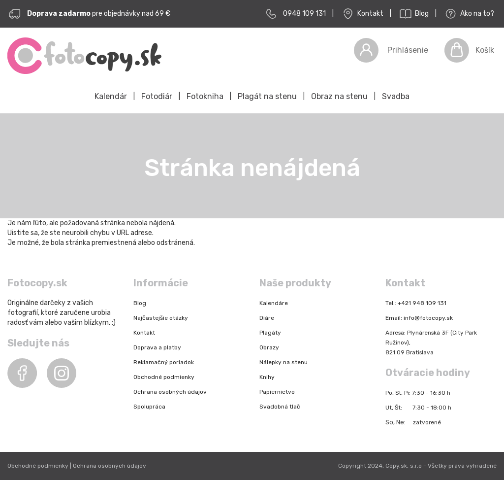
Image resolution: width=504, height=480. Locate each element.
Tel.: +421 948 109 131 (415, 303)
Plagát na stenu (267, 96)
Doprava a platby (157, 347)
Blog (413, 14)
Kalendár (110, 96)
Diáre (266, 317)
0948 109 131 (304, 13)
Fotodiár (156, 96)
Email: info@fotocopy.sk (419, 317)
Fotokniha (205, 96)
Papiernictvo (277, 391)
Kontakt (361, 14)
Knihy (267, 377)
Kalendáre (273, 303)
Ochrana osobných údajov (170, 391)
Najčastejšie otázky (160, 317)
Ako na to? (468, 14)
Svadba (396, 96)
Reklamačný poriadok (163, 362)
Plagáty (270, 332)
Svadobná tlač (279, 406)
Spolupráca (149, 406)
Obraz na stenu (339, 96)
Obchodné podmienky (163, 377)
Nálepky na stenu (283, 362)
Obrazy (269, 347)
